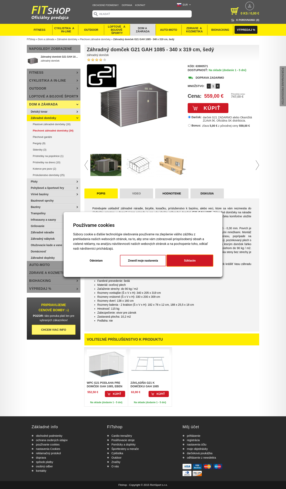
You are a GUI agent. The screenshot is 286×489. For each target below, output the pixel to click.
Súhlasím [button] (190, 260)
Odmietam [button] (96, 260)
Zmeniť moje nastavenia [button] (143, 260)
